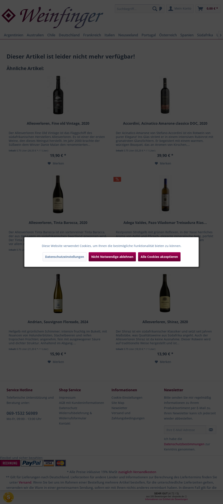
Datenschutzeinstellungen (64, 257)
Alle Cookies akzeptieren (159, 257)
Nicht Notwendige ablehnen (112, 257)
